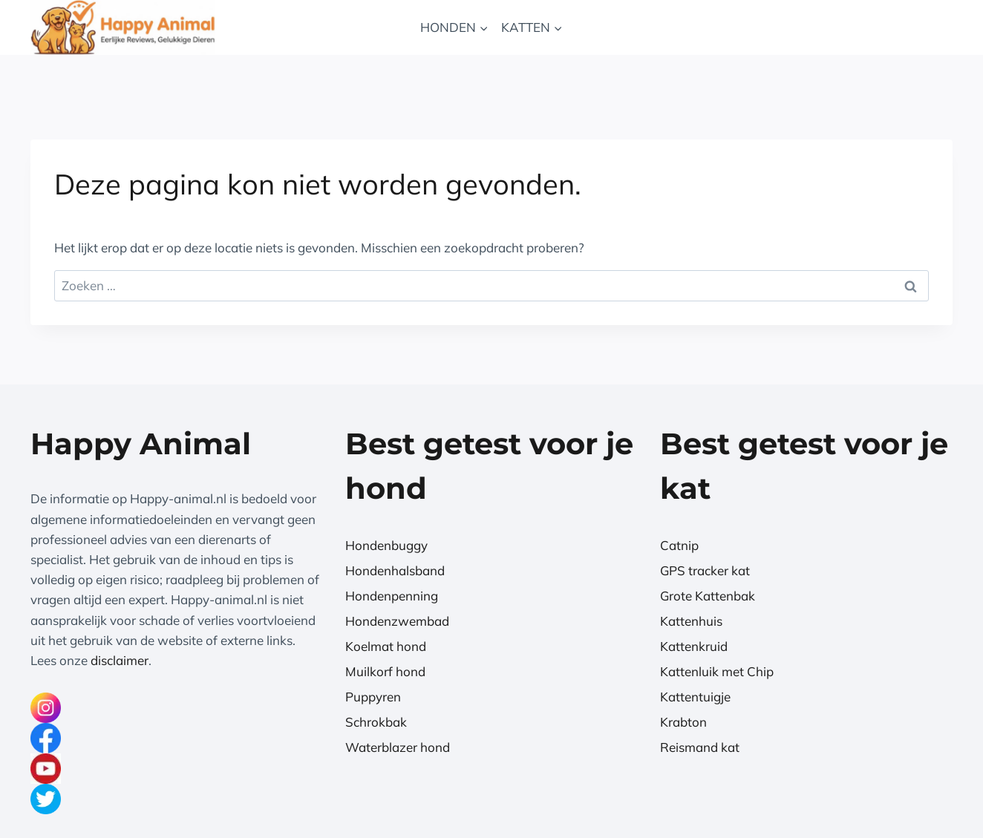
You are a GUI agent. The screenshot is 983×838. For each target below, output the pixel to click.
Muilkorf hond (385, 671)
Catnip (679, 545)
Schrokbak (376, 722)
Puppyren (373, 696)
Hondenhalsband (395, 570)
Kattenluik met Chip (717, 671)
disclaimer (119, 660)
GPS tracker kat (705, 570)
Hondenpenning (391, 595)
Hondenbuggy (386, 545)
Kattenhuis (691, 621)
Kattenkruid (694, 646)
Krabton (683, 722)
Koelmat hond (385, 646)
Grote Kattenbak (707, 595)
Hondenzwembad (397, 621)
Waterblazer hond (397, 747)
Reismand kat (699, 747)
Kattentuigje (695, 696)
